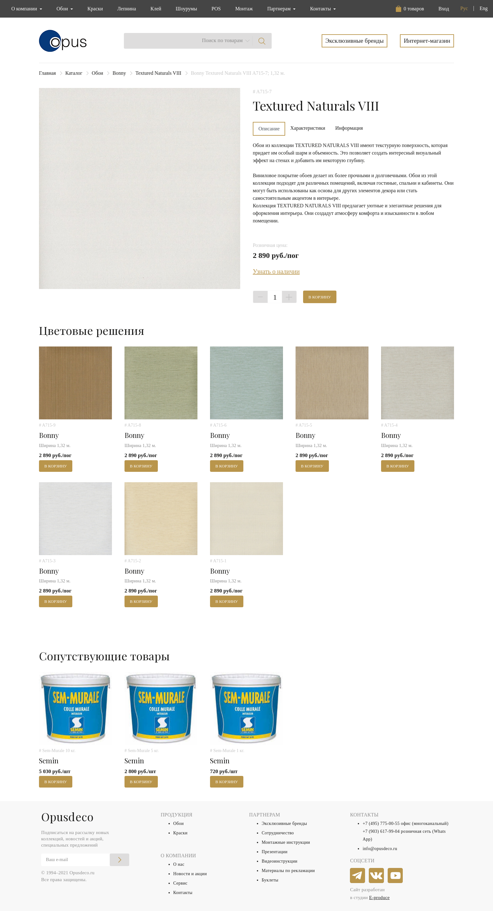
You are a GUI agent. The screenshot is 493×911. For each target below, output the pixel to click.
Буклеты (270, 880)
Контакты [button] (321, 8)
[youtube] (395, 876)
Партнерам (279, 8)
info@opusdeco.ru (380, 848)
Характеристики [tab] (307, 128)
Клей (156, 8)
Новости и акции (190, 873)
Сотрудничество (278, 833)
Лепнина (126, 8)
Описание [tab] (269, 128)
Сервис (180, 883)
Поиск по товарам (222, 40)
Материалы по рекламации (288, 870)
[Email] (85, 860)
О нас (179, 864)
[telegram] (358, 876)
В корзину (319, 297)
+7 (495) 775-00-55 (381, 823)
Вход (443, 8)
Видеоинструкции (279, 861)
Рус (464, 8)
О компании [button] (24, 8)
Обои (97, 73)
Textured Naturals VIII (158, 73)
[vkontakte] (377, 876)
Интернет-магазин (427, 40)
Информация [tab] (349, 128)
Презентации (274, 851)
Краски (95, 8)
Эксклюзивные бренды (354, 40)
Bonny (119, 73)
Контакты (182, 892)
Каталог (73, 73)
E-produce (379, 897)
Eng (483, 8)
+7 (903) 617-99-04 (381, 831)
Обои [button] (63, 8)
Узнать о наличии (276, 271)
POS (216, 8)
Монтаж (244, 8)
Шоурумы (186, 8)
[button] (410, 9)
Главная (47, 73)
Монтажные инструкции (286, 842)
